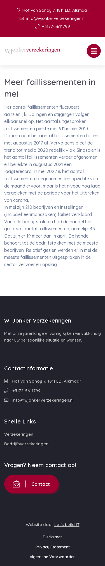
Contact (31, 483)
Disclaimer (52, 536)
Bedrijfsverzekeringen (26, 443)
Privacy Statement (53, 547)
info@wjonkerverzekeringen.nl (52, 18)
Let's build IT (67, 524)
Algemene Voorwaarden (53, 556)
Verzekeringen (18, 434)
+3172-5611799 (52, 26)
